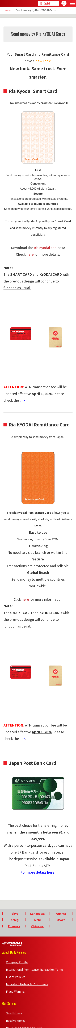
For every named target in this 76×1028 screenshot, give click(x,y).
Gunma (61, 913)
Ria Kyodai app (45, 247)
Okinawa (37, 926)
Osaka (61, 919)
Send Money (14, 1013)
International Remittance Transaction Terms (34, 969)
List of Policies (15, 976)
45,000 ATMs (36, 188)
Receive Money (15, 1020)
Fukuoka (14, 926)
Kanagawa (37, 913)
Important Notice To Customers (27, 984)
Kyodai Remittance (12, 944)
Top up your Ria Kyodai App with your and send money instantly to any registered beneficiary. (38, 227)
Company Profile (17, 962)
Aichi (37, 919)
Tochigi (14, 919)
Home (7, 10)
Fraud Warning (15, 991)
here (30, 254)
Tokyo (14, 913)
